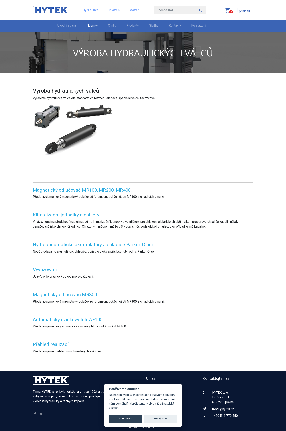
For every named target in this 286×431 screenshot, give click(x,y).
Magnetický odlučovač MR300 (65, 294)
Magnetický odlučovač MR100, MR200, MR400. (82, 190)
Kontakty (175, 25)
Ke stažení (198, 25)
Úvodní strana (67, 25)
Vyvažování (45, 269)
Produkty (132, 25)
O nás (112, 25)
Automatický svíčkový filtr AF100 (67, 319)
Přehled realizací (50, 344)
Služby (153, 25)
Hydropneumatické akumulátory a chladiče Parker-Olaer (93, 244)
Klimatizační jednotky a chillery (66, 215)
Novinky (92, 25)
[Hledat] (174, 10)
